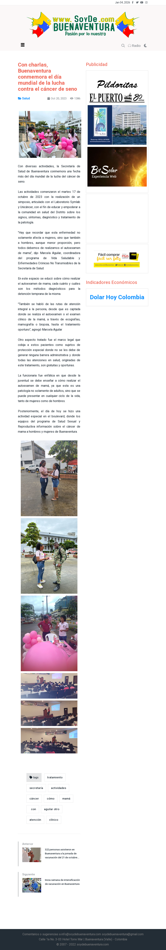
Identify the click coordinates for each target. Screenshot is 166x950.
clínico (53, 820)
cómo (50, 799)
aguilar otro (51, 809)
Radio (134, 45)
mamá (66, 799)
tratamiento (55, 777)
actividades (58, 788)
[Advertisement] (117, 217)
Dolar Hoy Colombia (117, 297)
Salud (24, 98)
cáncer (34, 799)
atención (35, 820)
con (32, 809)
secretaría (36, 788)
